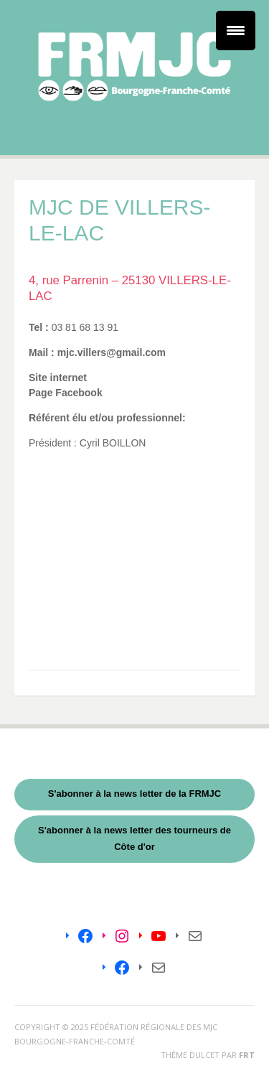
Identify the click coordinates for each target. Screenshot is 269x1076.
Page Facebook (66, 392)
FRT (247, 1054)
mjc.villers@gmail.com (110, 352)
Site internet (58, 377)
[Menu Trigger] (235, 30)
